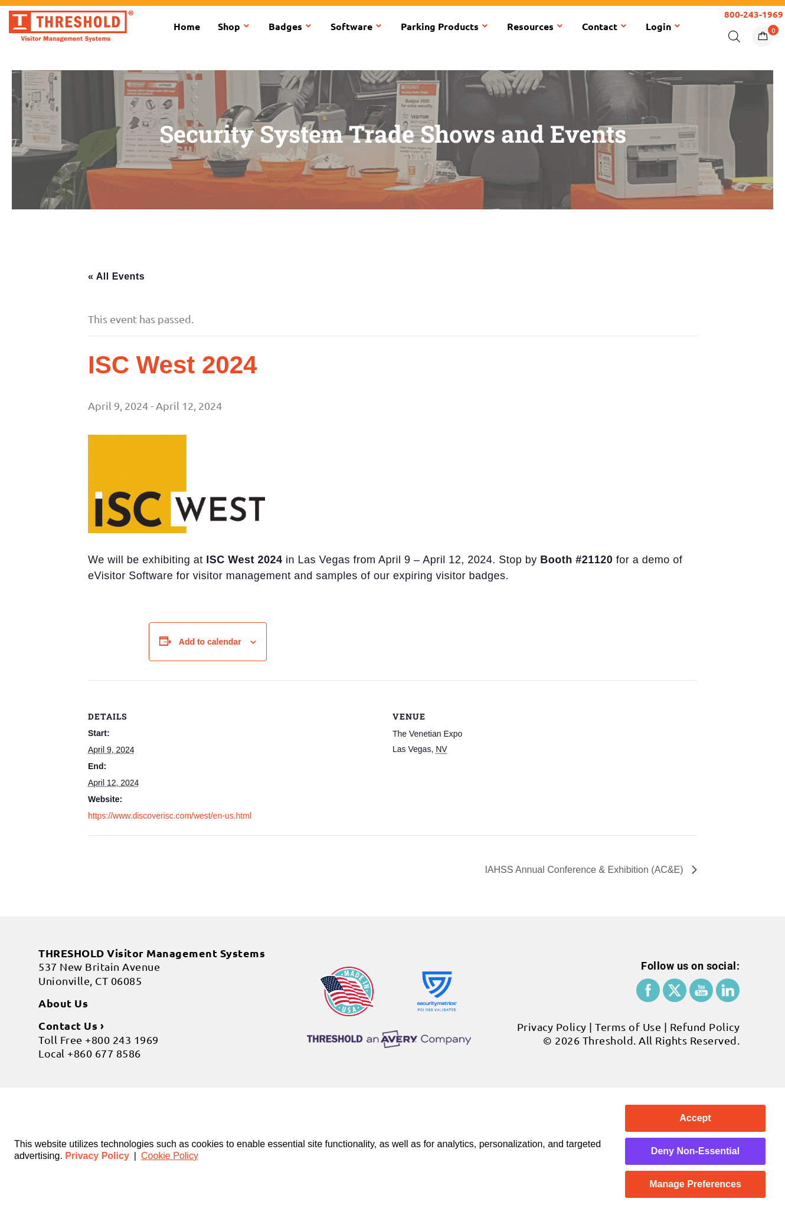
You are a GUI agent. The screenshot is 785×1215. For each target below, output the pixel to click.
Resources (535, 26)
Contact (605, 26)
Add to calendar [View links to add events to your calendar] (210, 641)
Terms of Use (628, 1026)
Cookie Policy (169, 1156)
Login (664, 26)
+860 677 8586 (104, 1053)
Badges (291, 26)
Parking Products (445, 26)
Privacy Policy (97, 1156)
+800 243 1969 (122, 1039)
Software (357, 26)
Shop (234, 26)
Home (187, 26)
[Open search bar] (734, 36)
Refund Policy (705, 1026)
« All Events (116, 276)
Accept (695, 1118)
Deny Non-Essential (695, 1151)
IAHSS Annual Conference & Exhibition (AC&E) (585, 870)
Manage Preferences (695, 1184)
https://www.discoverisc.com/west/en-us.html (169, 815)
